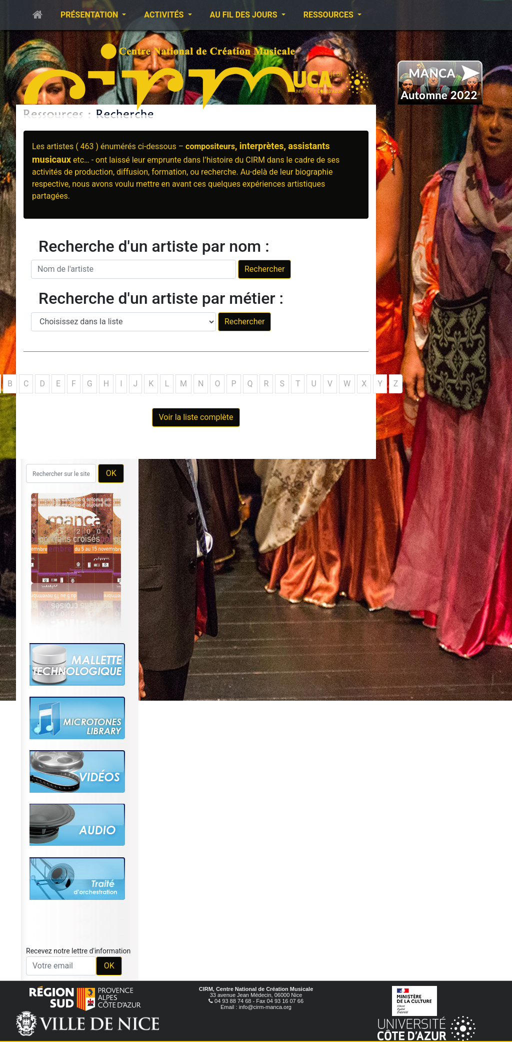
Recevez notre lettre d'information (78, 951)
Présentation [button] (90, 15)
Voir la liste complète (195, 417)
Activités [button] (165, 15)
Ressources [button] (330, 15)
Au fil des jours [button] (245, 15)
